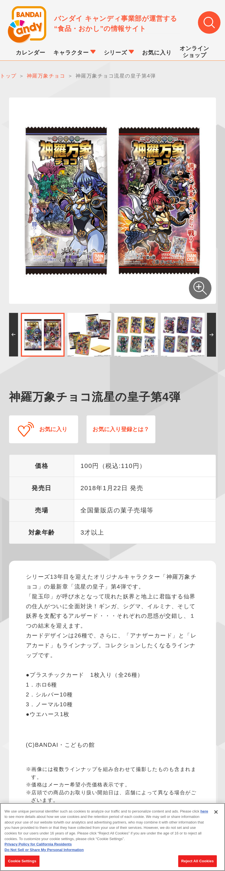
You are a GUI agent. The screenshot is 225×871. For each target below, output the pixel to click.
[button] (13, 335)
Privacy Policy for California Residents (38, 847)
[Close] (216, 814)
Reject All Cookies (197, 863)
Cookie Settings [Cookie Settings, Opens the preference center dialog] (22, 863)
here (204, 813)
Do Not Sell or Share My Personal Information (44, 852)
